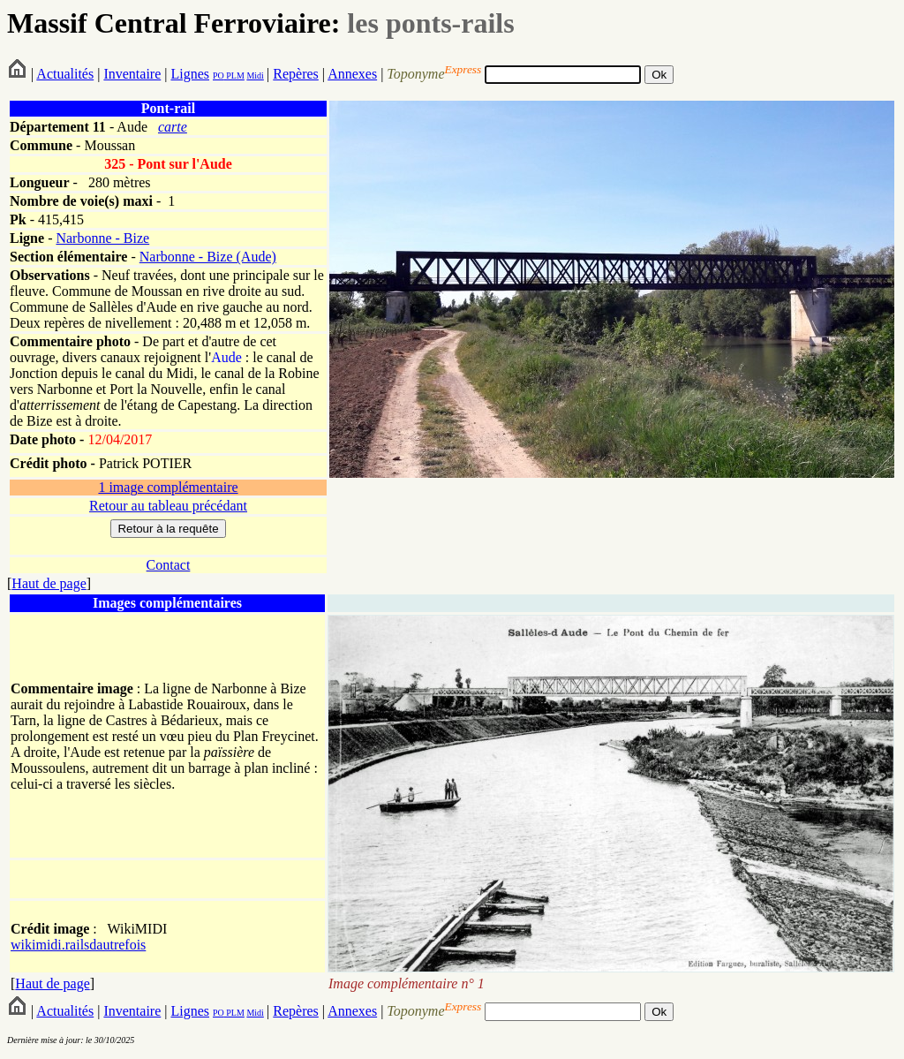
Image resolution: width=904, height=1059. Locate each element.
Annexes (352, 73)
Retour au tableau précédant (168, 505)
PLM (234, 75)
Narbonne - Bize (102, 238)
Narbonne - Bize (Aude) (207, 256)
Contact (169, 564)
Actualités (65, 73)
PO (218, 75)
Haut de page (48, 583)
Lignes (189, 73)
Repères (296, 73)
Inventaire (132, 73)
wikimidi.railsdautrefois (78, 944)
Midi (254, 75)
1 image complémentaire (167, 487)
